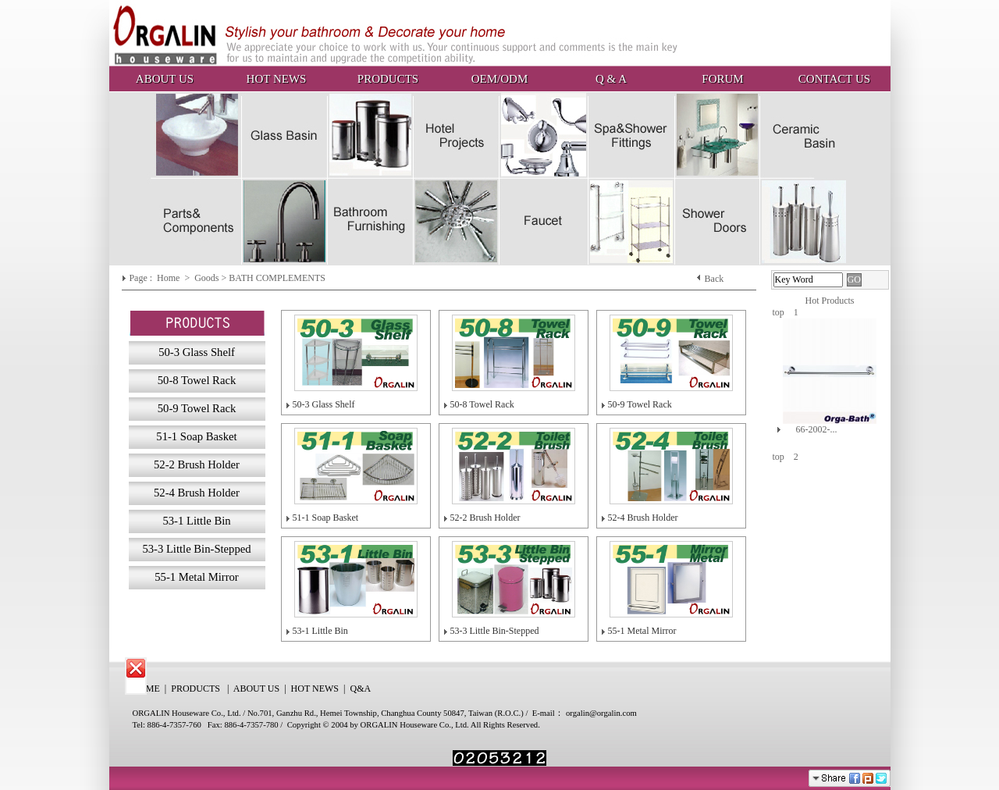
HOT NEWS (277, 79)
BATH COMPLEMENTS (277, 277)
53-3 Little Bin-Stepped (494, 630)
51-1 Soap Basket (326, 517)
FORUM (722, 79)
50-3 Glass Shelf (324, 404)
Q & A (611, 79)
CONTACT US (834, 79)
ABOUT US (165, 79)
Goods (207, 277)
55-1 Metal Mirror (642, 630)
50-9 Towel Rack (640, 404)
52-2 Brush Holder (485, 517)
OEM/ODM (499, 79)
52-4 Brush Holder (643, 517)
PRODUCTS (387, 79)
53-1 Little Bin (320, 630)
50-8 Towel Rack (482, 404)
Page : (142, 277)
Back (714, 278)
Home (169, 277)
